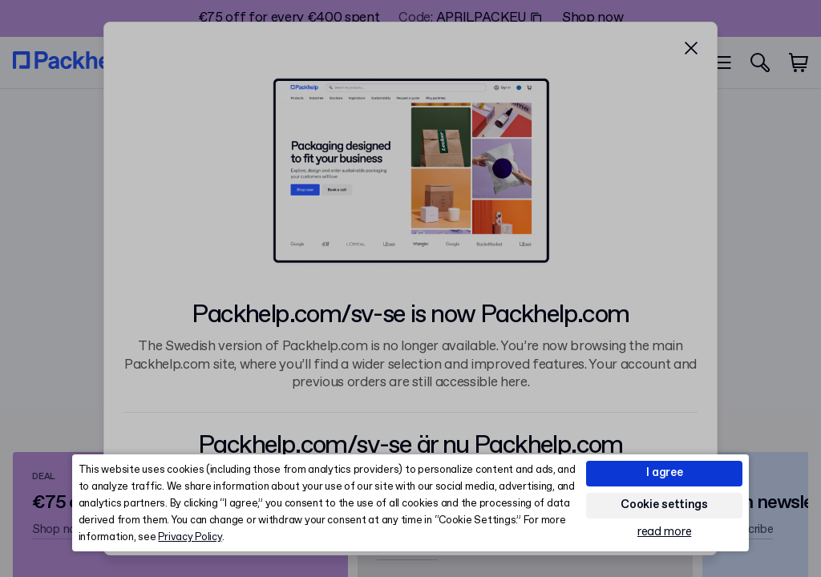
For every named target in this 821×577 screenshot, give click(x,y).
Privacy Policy (189, 537)
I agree (664, 473)
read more (664, 532)
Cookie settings (664, 505)
